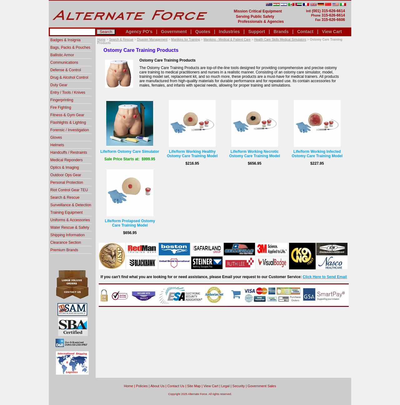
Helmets (57, 145)
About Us (157, 386)
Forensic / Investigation (69, 130)
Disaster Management (152, 39)
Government (174, 31)
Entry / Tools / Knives (67, 92)
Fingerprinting (61, 100)
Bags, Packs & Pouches (70, 47)
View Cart (332, 31)
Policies (142, 386)
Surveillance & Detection (70, 205)
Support (256, 31)
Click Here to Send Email (325, 277)
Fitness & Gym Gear (67, 115)
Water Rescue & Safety (69, 227)
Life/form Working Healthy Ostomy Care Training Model (192, 153)
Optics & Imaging (64, 167)
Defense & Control (65, 70)
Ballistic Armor (62, 55)
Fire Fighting (60, 107)
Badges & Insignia (65, 40)
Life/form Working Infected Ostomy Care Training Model (317, 153)
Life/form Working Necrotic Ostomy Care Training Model (254, 153)
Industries (229, 31)
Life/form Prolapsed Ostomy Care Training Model (130, 223)
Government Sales (262, 386)
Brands (280, 31)
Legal (225, 386)
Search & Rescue (121, 39)
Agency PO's (139, 31)
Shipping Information (67, 235)
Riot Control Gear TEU (69, 190)
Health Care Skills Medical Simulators (280, 39)
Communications (64, 62)
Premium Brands (64, 250)
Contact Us (175, 386)
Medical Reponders (66, 160)
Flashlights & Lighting (68, 122)
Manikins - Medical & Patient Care (227, 39)
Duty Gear (59, 85)
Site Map (194, 386)
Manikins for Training (185, 39)
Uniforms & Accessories (70, 220)
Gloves (56, 137)
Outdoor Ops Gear (65, 175)
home (128, 386)
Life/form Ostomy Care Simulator (129, 151)
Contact (305, 31)
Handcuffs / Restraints (68, 152)
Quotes (202, 31)
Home (101, 39)
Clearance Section (65, 242)
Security (238, 386)
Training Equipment (66, 212)
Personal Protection (66, 182)
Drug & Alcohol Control (69, 77)
